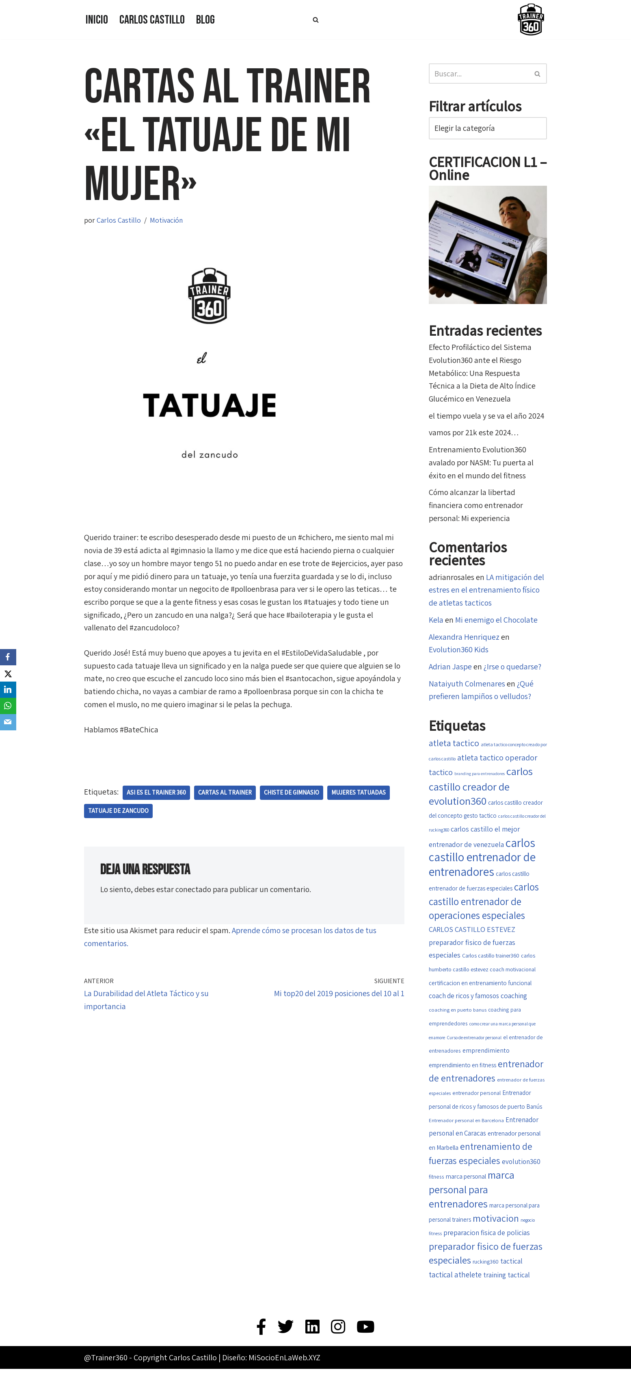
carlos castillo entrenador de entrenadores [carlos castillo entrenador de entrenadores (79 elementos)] (482, 861)
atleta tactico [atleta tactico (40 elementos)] (454, 746)
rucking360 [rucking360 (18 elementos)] (486, 1271)
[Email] (8, 722)
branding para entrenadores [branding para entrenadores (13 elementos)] (479, 777)
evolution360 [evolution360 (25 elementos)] (521, 1170)
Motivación (166, 220)
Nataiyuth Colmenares (467, 687)
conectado (195, 891)
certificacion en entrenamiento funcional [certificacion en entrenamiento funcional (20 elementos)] (480, 988)
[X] (8, 673)
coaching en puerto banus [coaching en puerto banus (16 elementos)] (457, 1016)
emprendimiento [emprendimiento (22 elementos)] (486, 1058)
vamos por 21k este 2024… (475, 434)
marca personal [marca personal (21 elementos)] (466, 1185)
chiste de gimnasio (292, 794)
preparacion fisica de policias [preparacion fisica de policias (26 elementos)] (486, 1242)
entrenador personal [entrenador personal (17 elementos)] (476, 1101)
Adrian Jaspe (450, 670)
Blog (205, 20)
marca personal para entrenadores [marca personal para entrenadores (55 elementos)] (471, 1198)
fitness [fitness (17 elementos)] (436, 1185)
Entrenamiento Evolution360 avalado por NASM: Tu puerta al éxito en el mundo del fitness (482, 464)
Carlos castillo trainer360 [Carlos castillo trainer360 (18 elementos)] (490, 961)
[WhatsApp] (8, 706)
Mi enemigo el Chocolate (497, 622)
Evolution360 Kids (459, 652)
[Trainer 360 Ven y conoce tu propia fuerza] (530, 19)
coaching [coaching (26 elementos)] (514, 1002)
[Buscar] (316, 20)
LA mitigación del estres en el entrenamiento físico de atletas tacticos (486, 592)
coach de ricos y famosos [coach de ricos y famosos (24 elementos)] (464, 1002)
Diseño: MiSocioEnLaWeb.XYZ (271, 1367)
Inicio (97, 20)
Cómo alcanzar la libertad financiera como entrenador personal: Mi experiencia (476, 507)
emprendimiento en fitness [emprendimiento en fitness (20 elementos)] (462, 1073)
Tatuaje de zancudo (118, 813)
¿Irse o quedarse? (512, 670)
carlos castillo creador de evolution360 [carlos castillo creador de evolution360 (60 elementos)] (481, 789)
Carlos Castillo (152, 20)
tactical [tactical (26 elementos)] (511, 1270)
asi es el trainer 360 (156, 794)
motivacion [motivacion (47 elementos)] (496, 1226)
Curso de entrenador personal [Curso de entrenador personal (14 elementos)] (474, 1045)
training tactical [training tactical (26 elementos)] (506, 1284)
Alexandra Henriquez (464, 639)
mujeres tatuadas (359, 794)
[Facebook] (8, 657)
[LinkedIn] (8, 690)
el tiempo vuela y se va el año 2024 (487, 417)
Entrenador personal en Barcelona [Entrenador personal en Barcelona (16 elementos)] (466, 1129)
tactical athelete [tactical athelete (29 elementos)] (455, 1284)
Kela (436, 622)
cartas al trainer (225, 794)
